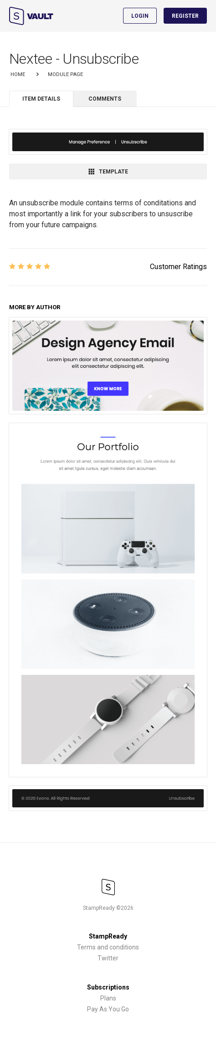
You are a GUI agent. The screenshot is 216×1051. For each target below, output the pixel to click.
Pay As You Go (108, 1009)
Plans (108, 998)
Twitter (108, 958)
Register (185, 16)
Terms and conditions (108, 947)
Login (140, 16)
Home (17, 74)
